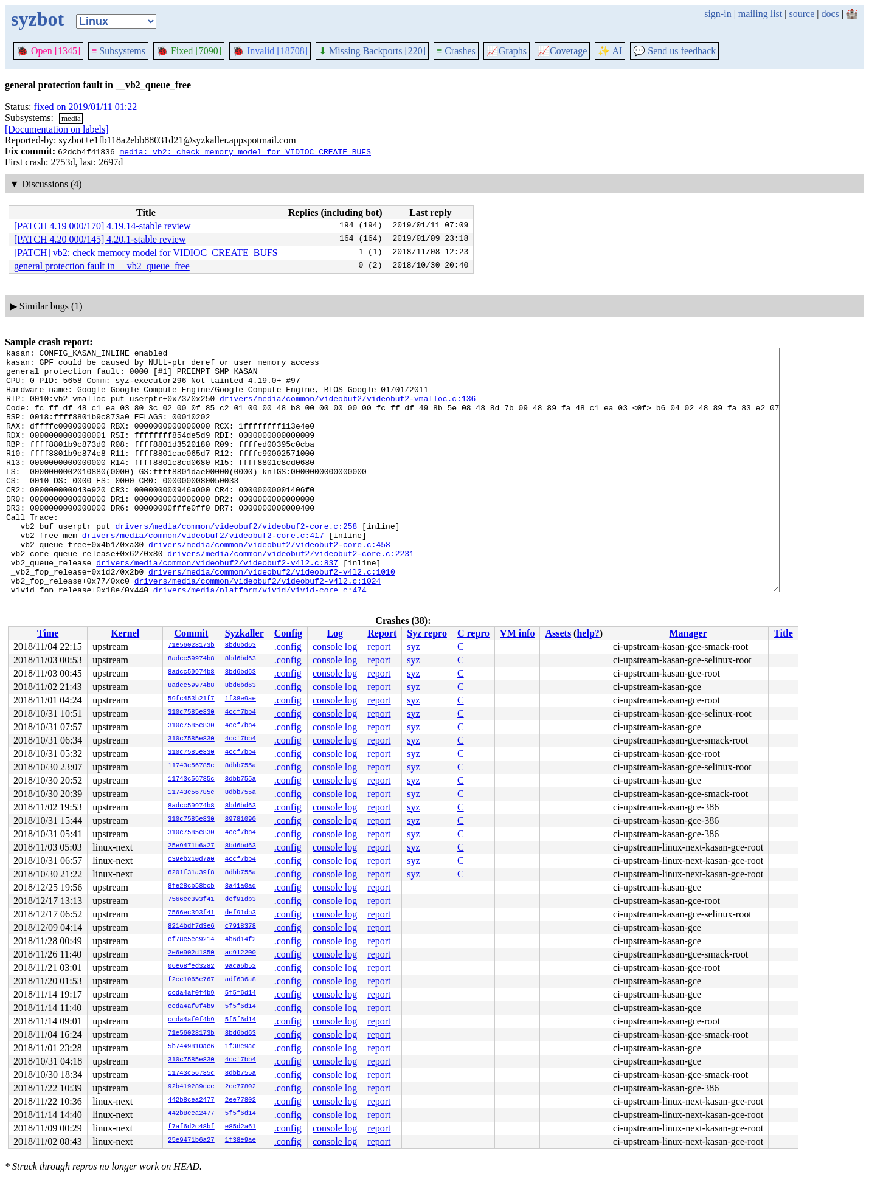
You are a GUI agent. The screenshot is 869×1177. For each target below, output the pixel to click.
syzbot (37, 19)
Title (783, 633)
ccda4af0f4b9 (191, 993)
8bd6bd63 (240, 645)
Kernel (125, 633)
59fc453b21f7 (191, 699)
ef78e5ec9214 (191, 940)
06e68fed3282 (191, 966)
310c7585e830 (191, 712)
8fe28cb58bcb (191, 886)
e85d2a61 (240, 1127)
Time (47, 633)
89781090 (240, 819)
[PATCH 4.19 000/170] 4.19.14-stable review (102, 226)
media (71, 118)
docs (830, 14)
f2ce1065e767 (191, 980)
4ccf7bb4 (240, 712)
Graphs (506, 51)
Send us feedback (674, 51)
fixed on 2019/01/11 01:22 (85, 107)
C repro (473, 633)
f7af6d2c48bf (191, 1127)
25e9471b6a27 (191, 846)
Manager (688, 633)
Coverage (562, 51)
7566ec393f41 (191, 900)
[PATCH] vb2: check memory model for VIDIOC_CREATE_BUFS (146, 252)
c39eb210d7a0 (191, 859)
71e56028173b (191, 645)
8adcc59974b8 (191, 659)
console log (335, 646)
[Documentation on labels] (57, 129)
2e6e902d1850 (191, 953)
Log (335, 633)
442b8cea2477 (191, 1100)
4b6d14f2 (240, 940)
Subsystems (118, 51)
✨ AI (610, 51)
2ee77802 (240, 1087)
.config (288, 646)
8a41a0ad (240, 886)
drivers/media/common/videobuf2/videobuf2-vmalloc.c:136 (348, 409)
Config (288, 633)
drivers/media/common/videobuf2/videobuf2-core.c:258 (236, 562)
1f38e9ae (240, 699)
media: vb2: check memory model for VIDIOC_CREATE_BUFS (244, 151)
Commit (191, 633)
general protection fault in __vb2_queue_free (102, 266)
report (378, 646)
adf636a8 (240, 980)
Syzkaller (244, 633)
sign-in (717, 14)
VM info (517, 633)
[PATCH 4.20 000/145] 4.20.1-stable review (100, 239)
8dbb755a (240, 766)
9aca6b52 (240, 966)
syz (413, 646)
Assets (558, 633)
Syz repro (427, 633)
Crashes (456, 51)
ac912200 (240, 953)
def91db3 (240, 900)
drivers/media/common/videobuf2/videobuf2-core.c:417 (203, 573)
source (802, 14)
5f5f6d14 (240, 993)
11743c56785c (191, 766)
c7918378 (240, 926)
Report (381, 633)
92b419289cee (191, 1087)
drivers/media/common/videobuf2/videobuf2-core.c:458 (269, 584)
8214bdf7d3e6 (191, 926)
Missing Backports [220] (372, 51)
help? (587, 633)
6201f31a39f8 (191, 873)
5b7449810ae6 (191, 1047)
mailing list (760, 14)
